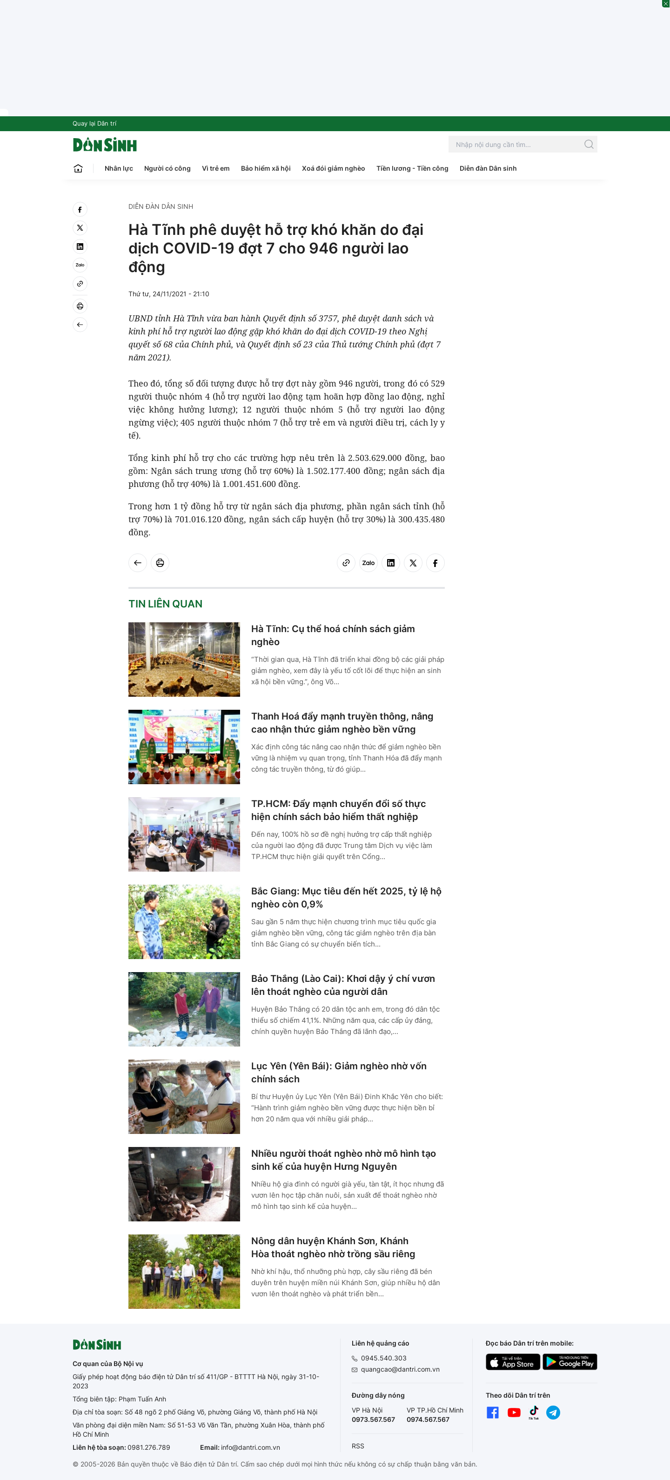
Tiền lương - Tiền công (412, 168)
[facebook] (80, 209)
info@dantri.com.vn (250, 1447)
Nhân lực (119, 168)
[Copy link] (80, 283)
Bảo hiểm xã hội (266, 168)
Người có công (167, 168)
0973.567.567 (373, 1419)
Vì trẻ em (216, 168)
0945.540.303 (384, 1358)
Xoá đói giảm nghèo (333, 168)
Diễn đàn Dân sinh (488, 168)
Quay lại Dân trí (94, 123)
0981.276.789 (148, 1447)
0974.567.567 (428, 1419)
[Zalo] (80, 265)
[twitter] (80, 227)
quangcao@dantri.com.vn (400, 1369)
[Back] (80, 324)
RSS (358, 1446)
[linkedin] (80, 246)
